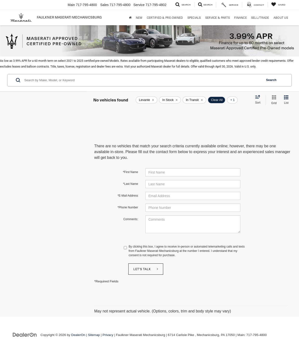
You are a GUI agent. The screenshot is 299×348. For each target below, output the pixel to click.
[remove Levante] (146, 100)
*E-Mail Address (128, 195)
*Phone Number (128, 207)
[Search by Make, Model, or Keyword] (143, 80)
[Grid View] (273, 100)
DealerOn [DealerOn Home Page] (78, 335)
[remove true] (170, 100)
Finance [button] (240, 17)
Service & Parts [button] (217, 17)
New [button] (139, 17)
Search (271, 80)
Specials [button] (194, 17)
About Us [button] (281, 17)
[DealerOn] (24, 335)
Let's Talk (142, 269)
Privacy (108, 335)
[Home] (130, 17)
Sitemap (94, 335)
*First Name (130, 172)
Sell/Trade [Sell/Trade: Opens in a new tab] (260, 17)
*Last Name (130, 184)
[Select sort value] (259, 100)
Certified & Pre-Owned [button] (165, 17)
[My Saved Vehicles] (278, 4)
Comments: (130, 219)
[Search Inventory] (183, 4)
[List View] (286, 100)
